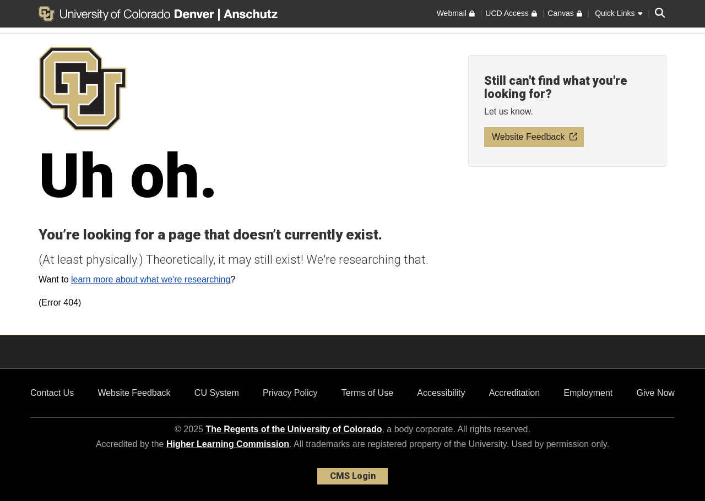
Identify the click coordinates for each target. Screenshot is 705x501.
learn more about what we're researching (150, 279)
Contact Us (52, 392)
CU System (216, 392)
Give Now (656, 392)
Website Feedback (133, 392)
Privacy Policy (290, 392)
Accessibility (441, 392)
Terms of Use (367, 392)
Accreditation (514, 392)
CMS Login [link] (353, 476)
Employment (587, 392)
